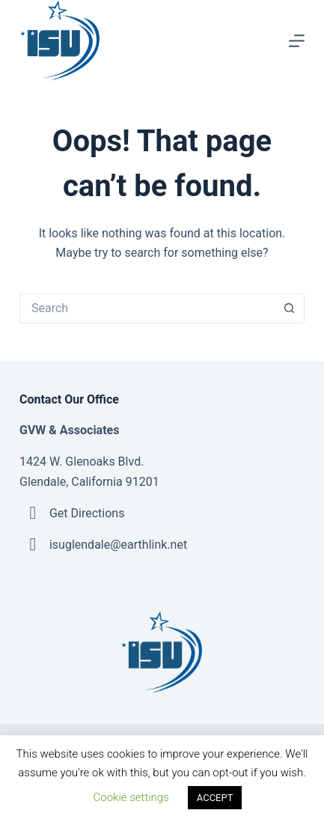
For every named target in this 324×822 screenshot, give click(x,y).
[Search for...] (147, 308)
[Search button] (290, 308)
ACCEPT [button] (215, 797)
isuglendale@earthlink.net (118, 545)
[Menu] (297, 41)
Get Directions (86, 513)
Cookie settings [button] (131, 797)
